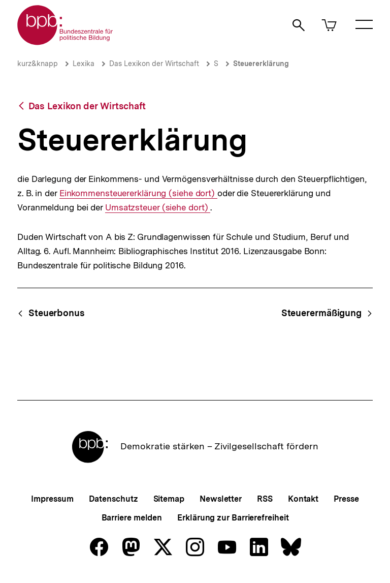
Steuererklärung (261, 63)
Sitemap (168, 499)
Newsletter (221, 499)
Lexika (83, 63)
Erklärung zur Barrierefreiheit (232, 518)
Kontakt (303, 499)
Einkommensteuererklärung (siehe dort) (138, 193)
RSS (265, 499)
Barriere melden (132, 518)
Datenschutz (113, 499)
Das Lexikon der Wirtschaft (154, 63)
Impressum (52, 499)
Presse (346, 499)
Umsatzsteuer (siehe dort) (157, 207)
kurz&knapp (37, 63)
